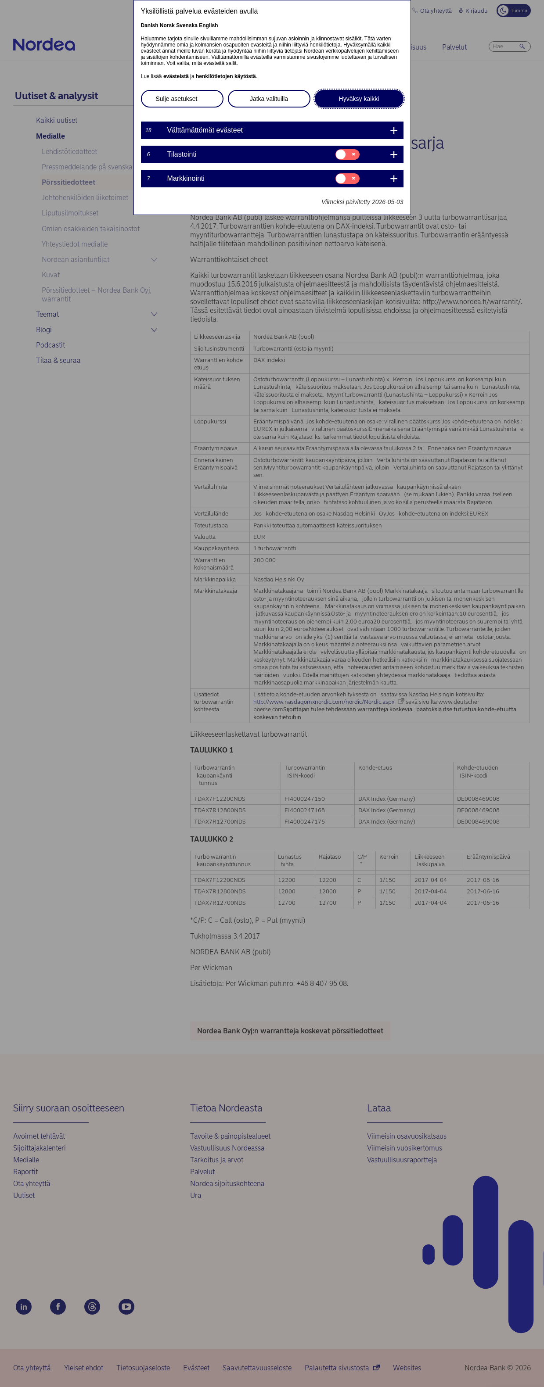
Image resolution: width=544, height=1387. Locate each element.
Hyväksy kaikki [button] (359, 98)
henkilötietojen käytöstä (226, 76)
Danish (150, 25)
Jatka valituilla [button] (269, 98)
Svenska (187, 25)
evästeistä (176, 76)
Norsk (167, 25)
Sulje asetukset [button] (177, 98)
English (208, 25)
